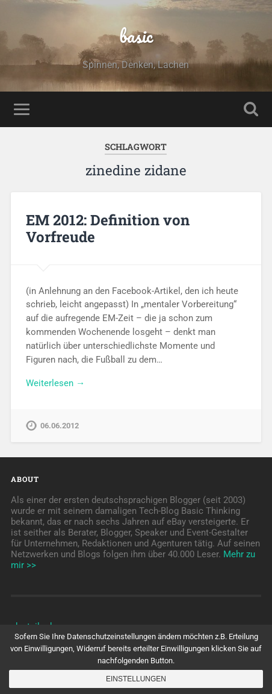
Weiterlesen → (55, 383)
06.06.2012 (59, 425)
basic (136, 36)
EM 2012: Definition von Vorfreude (108, 228)
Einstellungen (136, 679)
